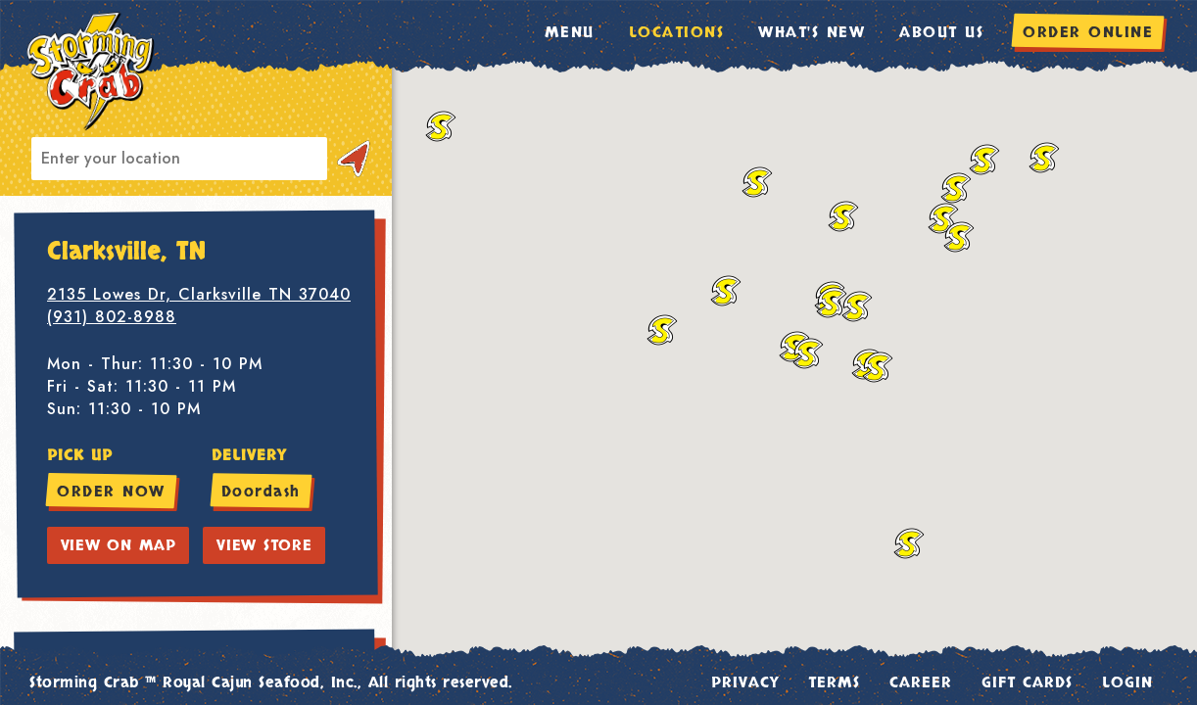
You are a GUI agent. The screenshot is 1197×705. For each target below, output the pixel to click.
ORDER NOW (111, 491)
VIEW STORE (264, 545)
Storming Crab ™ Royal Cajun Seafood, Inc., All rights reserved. (270, 682)
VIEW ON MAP (118, 545)
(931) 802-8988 (111, 317)
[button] (808, 353)
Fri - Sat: (83, 386)
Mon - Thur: (95, 363)
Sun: (64, 409)
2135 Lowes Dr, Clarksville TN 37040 (199, 294)
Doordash (261, 491)
